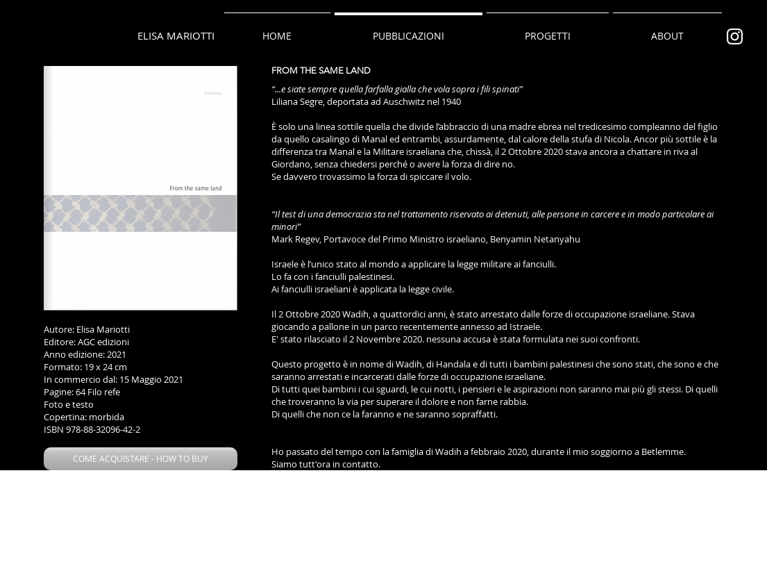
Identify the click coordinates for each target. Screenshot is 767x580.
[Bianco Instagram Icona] (734, 36)
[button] (140, 458)
